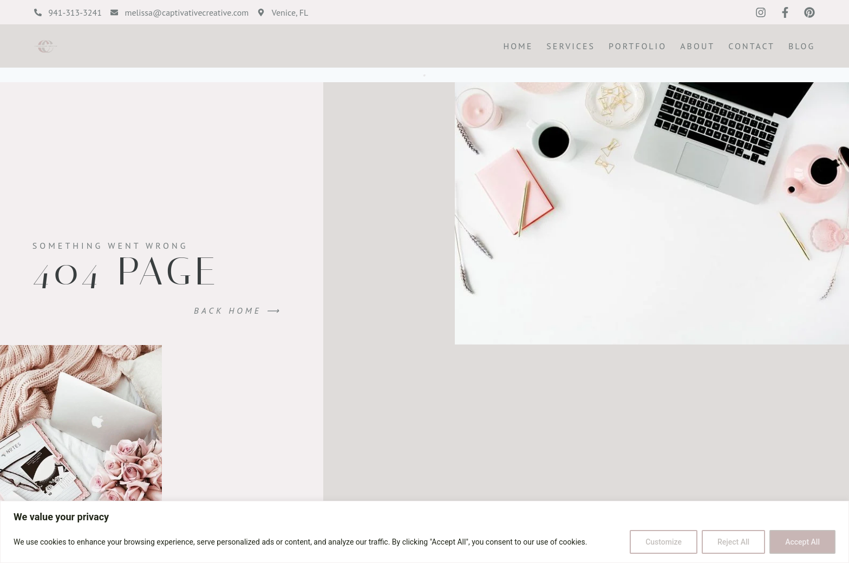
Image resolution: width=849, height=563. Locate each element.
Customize (663, 542)
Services (570, 46)
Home (518, 46)
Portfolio (638, 46)
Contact (751, 46)
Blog (801, 46)
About (697, 46)
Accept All (802, 542)
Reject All (733, 542)
